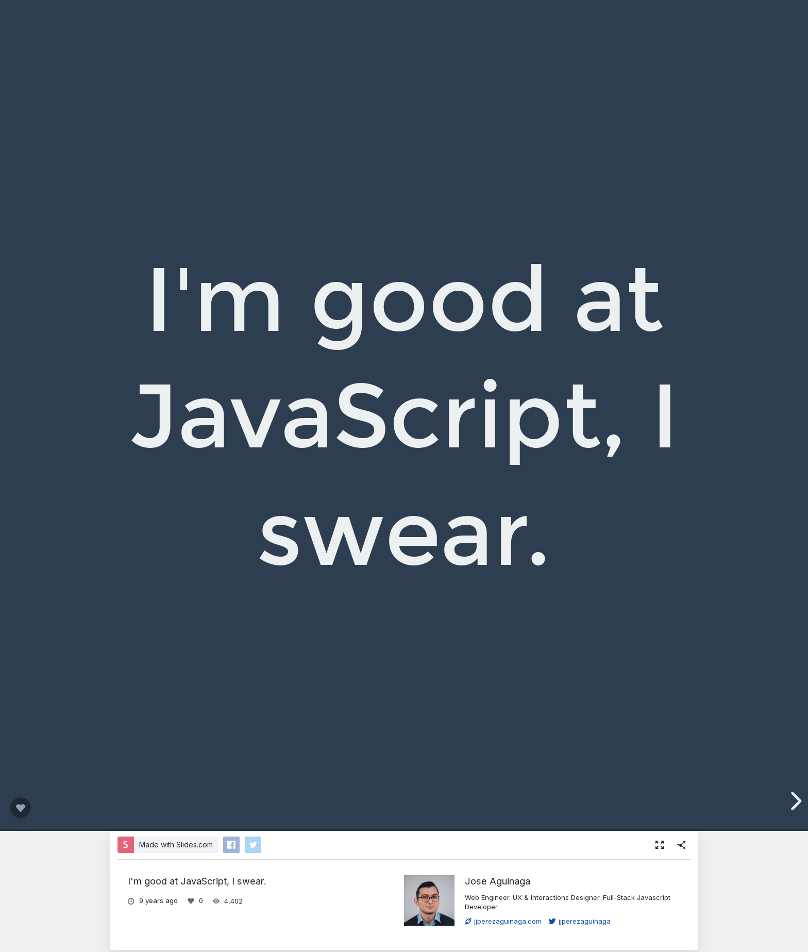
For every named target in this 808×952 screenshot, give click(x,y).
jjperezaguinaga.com (503, 921)
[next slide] (794, 801)
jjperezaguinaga (580, 921)
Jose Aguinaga (497, 881)
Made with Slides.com (176, 844)
